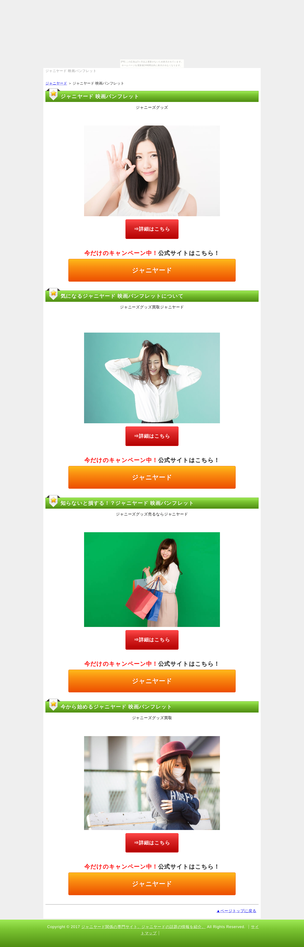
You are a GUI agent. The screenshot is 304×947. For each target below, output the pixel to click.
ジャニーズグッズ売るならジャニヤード (152, 514)
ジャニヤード (56, 83)
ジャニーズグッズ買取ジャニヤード (152, 307)
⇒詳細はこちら (152, 229)
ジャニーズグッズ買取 (152, 718)
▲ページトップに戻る (236, 911)
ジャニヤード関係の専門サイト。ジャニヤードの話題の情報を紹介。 (143, 927)
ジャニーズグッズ (152, 107)
